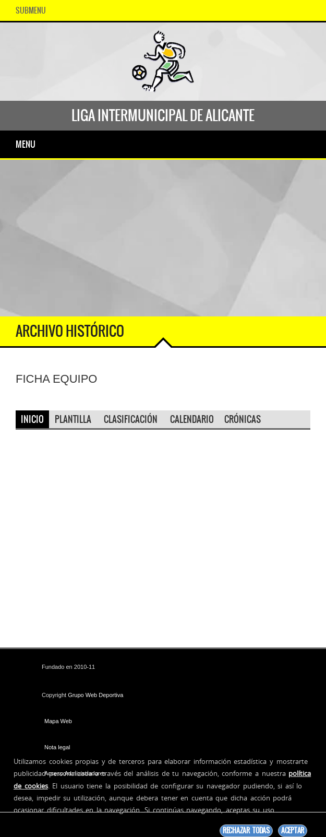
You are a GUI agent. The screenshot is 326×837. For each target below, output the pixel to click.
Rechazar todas (246, 830)
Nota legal (57, 747)
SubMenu (31, 10)
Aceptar (292, 830)
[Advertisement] (163, 238)
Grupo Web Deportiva (95, 695)
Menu (25, 144)
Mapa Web (58, 721)
